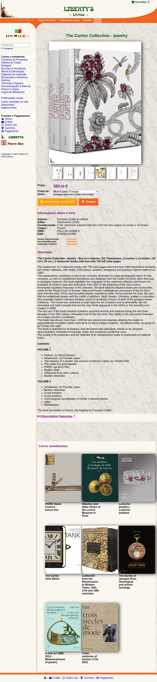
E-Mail (6, 122)
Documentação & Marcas (16, 86)
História (5, 80)
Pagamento (9, 131)
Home (6, 118)
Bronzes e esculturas (13, 68)
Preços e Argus (10, 89)
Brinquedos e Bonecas (14, 77)
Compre (88, 202)
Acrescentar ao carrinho (57, 202)
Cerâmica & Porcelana (14, 59)
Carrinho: (142, 2)
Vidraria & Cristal (11, 62)
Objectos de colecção (13, 74)
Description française (57, 416)
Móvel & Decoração (12, 71)
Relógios (6, 65)
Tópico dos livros (47, 20)
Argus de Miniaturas (13, 92)
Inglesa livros (8, 107)
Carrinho (8, 128)
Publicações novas (69, 20)
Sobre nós (9, 125)
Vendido (87, 20)
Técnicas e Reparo (12, 83)
